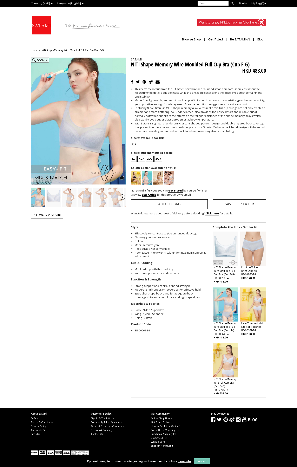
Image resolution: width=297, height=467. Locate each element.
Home (34, 50)
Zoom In (39, 60)
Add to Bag (169, 203)
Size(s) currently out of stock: (152, 153)
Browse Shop (191, 39)
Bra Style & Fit (158, 437)
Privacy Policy (38, 426)
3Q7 (158, 159)
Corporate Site (39, 430)
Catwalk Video (47, 226)
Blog (260, 39)
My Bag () (258, 3)
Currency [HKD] (42, 3)
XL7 (141, 159)
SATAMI (35, 418)
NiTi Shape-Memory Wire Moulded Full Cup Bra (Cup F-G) (72, 50)
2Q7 (149, 159)
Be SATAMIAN (240, 39)
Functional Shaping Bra (163, 433)
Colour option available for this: (153, 168)
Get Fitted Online (160, 422)
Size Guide (149, 194)
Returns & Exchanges (102, 430)
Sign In (242, 3)
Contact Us (97, 433)
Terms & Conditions (42, 422)
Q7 (134, 144)
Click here (212, 213)
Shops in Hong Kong (162, 445)
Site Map (35, 433)
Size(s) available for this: (148, 138)
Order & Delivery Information (107, 426)
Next (122, 203)
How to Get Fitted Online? (165, 426)
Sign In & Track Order (103, 418)
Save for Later (239, 203)
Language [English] (70, 3)
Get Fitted (215, 39)
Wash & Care (158, 441)
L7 (134, 159)
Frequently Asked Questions (106, 422)
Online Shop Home (161, 418)
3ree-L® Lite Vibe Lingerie (165, 430)
